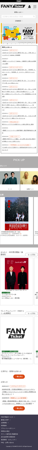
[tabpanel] (19, 33)
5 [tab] (21, 43)
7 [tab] (29, 43)
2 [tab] (9, 43)
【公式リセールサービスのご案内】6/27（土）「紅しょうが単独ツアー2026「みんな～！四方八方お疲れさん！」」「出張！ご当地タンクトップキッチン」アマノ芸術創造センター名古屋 (19, 92)
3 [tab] (13, 43)
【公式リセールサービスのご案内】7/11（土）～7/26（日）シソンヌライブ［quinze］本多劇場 (19, 54)
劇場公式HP (5, 420)
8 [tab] (33, 43)
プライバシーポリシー (8, 428)
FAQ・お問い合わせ (7, 442)
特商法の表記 (5, 431)
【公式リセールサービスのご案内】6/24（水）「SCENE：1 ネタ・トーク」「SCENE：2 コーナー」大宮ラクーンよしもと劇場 (19, 72)
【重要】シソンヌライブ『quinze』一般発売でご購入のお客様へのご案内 (19, 62)
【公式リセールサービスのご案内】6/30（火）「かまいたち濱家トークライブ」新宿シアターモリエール (19, 117)
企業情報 (4, 422)
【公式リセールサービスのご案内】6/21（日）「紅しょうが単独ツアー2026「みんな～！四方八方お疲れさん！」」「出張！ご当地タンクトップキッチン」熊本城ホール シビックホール (19, 106)
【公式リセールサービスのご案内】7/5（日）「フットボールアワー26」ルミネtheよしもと (18, 82)
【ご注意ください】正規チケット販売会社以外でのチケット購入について (19, 149)
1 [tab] (5, 43)
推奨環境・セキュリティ (9, 439)
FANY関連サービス (7, 417)
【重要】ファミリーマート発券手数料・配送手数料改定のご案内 (19, 132)
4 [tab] (17, 43)
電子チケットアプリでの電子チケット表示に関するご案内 (18, 124)
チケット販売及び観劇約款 (9, 434)
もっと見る (31, 254)
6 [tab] (25, 43)
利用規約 (4, 425)
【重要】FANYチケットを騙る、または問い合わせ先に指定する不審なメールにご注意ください (19, 140)
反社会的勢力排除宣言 (8, 437)
